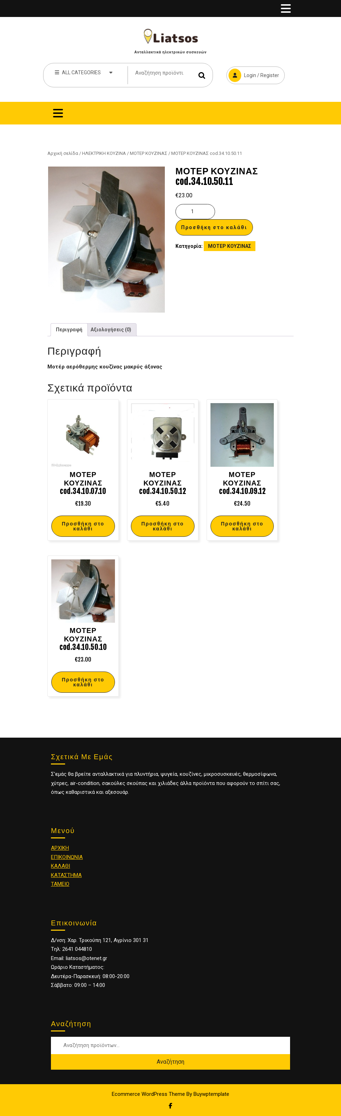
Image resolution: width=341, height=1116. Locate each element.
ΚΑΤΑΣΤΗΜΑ (66, 875)
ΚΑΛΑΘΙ (60, 866)
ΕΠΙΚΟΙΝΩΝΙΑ (67, 857)
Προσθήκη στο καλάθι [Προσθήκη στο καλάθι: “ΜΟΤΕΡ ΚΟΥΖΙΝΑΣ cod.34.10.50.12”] (162, 526)
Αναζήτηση (202, 75)
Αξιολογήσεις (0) (111, 329)
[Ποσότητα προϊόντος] (195, 211)
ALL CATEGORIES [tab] (83, 72)
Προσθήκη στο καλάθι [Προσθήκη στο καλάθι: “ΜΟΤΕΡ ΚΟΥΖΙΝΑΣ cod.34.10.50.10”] (83, 681)
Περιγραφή (69, 329)
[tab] (286, 8)
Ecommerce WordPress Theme (148, 1094)
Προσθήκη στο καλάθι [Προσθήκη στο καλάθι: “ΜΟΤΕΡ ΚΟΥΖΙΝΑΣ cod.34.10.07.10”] (83, 526)
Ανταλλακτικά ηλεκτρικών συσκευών (170, 52)
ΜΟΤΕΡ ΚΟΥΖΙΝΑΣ (148, 153)
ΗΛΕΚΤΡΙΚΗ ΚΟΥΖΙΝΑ (104, 153)
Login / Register (252, 74)
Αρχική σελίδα (62, 153)
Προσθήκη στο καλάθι (214, 227)
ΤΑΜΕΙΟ (60, 884)
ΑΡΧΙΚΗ (60, 848)
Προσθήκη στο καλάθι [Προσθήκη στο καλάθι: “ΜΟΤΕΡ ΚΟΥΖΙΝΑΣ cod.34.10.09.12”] (242, 526)
